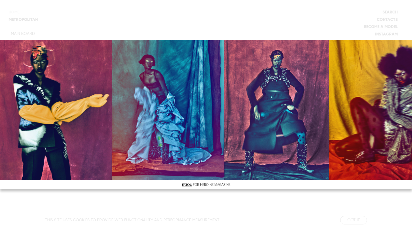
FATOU (187, 184)
